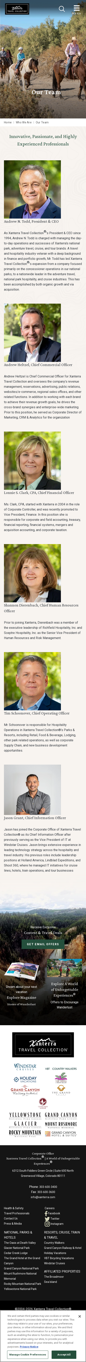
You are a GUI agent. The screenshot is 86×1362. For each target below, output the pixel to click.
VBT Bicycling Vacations (59, 1258)
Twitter (52, 1218)
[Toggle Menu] (77, 8)
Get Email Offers (43, 944)
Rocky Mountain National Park (22, 1283)
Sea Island (50, 1281)
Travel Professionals (16, 1213)
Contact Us (11, 1218)
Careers (50, 1208)
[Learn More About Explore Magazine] (21, 984)
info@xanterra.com (43, 1197)
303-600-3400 (48, 1186)
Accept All (63, 1354)
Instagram (54, 1223)
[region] (43, 1336)
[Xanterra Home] (17, 9)
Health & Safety (14, 1208)
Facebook (52, 1213)
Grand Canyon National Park (21, 1268)
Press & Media (13, 1223)
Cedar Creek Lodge (16, 1253)
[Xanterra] (43, 1045)
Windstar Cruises (54, 1263)
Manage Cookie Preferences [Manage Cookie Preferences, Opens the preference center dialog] (27, 1354)
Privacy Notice (29, 1346)
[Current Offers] (64, 984)
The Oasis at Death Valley (20, 1242)
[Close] (62, 9)
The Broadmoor (54, 1276)
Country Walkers (54, 1242)
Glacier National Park (17, 1247)
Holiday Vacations (55, 1253)
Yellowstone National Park (20, 1289)
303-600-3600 (46, 1192)
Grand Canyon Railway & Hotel (62, 1247)
